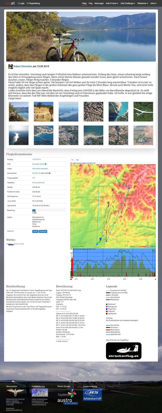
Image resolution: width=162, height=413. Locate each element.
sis (72, 160)
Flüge (84, 3)
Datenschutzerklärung (14, 410)
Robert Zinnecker (20, 66)
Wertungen (99, 3)
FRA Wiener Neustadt (40, 169)
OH (17, 244)
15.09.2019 (36, 159)
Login (20, 3)
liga (77, 160)
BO (15, 244)
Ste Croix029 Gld (38, 183)
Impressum (10, 408)
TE (20, 244)
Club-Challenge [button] (128, 3)
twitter (35, 231)
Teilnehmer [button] (142, 3)
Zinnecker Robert (38, 164)
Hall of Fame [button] (112, 3)
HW (22, 244)
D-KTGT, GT (36, 173)
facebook (43, 231)
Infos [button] (154, 3)
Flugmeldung (33, 3)
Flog (90, 3)
